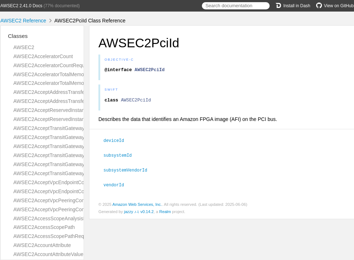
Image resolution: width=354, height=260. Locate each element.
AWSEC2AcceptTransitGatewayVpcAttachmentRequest (75, 164)
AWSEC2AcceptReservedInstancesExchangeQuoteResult (77, 119)
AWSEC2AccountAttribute (42, 245)
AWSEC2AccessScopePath (44, 227)
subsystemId (121, 157)
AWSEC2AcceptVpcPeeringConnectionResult (64, 209)
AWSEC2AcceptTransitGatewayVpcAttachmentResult (72, 173)
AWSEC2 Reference (23, 20)
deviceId (117, 142)
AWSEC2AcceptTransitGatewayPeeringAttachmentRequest (79, 146)
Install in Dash (292, 5)
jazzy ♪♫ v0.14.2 (139, 212)
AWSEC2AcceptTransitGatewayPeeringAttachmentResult (77, 155)
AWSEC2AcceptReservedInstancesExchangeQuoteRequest (80, 110)
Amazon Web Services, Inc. (137, 205)
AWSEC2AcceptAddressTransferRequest (59, 92)
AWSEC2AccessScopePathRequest (53, 236)
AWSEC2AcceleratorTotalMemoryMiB (55, 74)
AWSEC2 (23, 47)
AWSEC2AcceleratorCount (43, 56)
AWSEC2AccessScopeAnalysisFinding (56, 218)
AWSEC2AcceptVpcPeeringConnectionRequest (66, 200)
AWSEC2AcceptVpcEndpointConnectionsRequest (68, 182)
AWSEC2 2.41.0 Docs (21, 5)
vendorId (117, 185)
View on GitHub (335, 5)
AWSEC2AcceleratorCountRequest (52, 65)
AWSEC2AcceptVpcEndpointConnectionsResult (66, 191)
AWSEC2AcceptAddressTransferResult (57, 101)
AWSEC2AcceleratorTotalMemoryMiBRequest (64, 83)
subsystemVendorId (128, 171)
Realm (165, 212)
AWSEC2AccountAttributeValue (48, 254)
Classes (18, 36)
